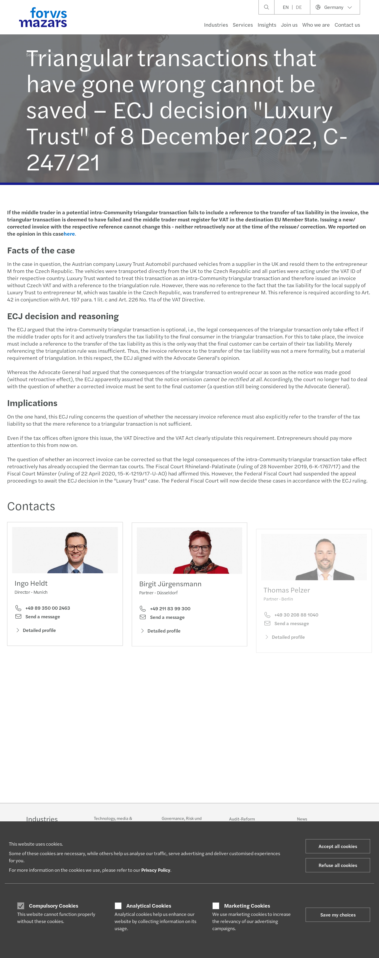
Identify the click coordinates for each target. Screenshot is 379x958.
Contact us (347, 24)
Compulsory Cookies (53, 905)
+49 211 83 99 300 (164, 619)
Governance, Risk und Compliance (182, 821)
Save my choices (338, 914)
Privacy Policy (155, 869)
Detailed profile (35, 632)
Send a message (37, 618)
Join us (289, 24)
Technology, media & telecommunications (113, 821)
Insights (267, 24)
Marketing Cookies (247, 905)
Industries (216, 24)
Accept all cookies (338, 846)
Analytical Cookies (148, 905)
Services (243, 24)
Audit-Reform (242, 819)
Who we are (316, 24)
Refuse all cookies (338, 865)
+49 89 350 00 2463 (42, 610)
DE (299, 7)
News (302, 819)
